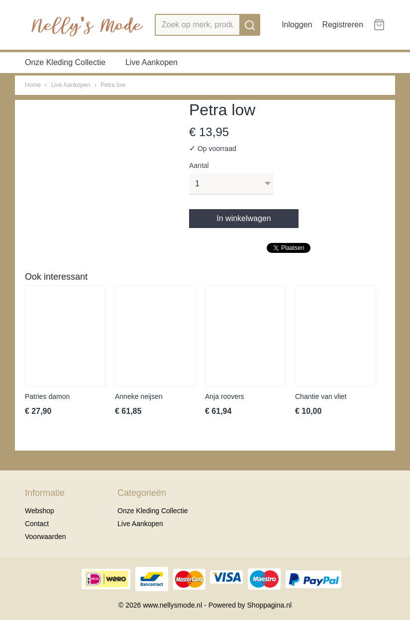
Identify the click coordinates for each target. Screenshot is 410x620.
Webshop (39, 511)
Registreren (342, 24)
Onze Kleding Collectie (65, 62)
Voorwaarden (45, 537)
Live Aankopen (151, 62)
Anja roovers (224, 396)
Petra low (113, 84)
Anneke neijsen (139, 396)
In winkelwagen (243, 218)
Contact (37, 524)
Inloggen (297, 24)
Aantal (199, 165)
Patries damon (47, 396)
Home (33, 84)
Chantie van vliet (321, 396)
